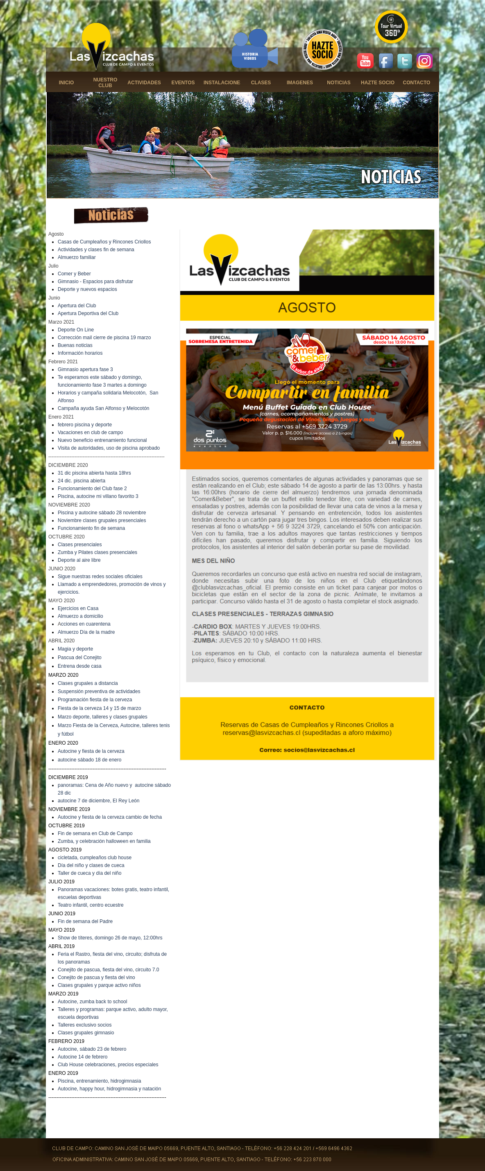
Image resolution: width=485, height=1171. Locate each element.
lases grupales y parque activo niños (101, 985)
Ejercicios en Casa (78, 608)
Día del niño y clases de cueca (91, 865)
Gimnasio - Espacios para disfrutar (95, 281)
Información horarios (80, 353)
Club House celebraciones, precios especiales (108, 1064)
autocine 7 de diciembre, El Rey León (98, 801)
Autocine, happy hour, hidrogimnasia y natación (109, 1089)
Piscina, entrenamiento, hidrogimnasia (99, 1081)
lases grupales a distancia (89, 683)
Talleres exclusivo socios (84, 1025)
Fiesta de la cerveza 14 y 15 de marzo (99, 708)
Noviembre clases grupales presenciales (102, 520)
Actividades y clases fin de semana (96, 249)
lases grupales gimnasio (87, 1033)
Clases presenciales (80, 544)
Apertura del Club (77, 306)
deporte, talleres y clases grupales (110, 717)
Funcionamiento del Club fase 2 (92, 488)
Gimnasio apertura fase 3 (85, 369)
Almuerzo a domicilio (80, 616)
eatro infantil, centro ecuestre (92, 905)
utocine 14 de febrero (84, 1057)
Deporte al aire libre (79, 560)
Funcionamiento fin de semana (91, 528)
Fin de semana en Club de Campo (95, 833)
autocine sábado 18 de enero (89, 760)
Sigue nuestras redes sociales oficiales (100, 576)
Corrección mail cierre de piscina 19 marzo (104, 337)
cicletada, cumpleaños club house (94, 857)
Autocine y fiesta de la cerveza (91, 751)
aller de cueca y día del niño (90, 873)
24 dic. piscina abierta (81, 481)
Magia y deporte (75, 649)
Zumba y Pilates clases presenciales (97, 552)
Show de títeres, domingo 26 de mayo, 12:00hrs (110, 938)
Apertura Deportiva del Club (88, 313)
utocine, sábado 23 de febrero (93, 1049)
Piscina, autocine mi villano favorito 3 (98, 496)
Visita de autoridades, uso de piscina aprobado (109, 448)
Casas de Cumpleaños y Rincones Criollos (104, 242)
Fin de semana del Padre (85, 921)
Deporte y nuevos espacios (87, 289)
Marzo (65, 717)
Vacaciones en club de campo (90, 432)
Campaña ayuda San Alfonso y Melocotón (103, 408)
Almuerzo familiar (77, 257)
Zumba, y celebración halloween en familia (104, 841)
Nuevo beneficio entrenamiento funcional (102, 440)
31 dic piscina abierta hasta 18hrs (94, 473)
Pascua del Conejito (80, 657)
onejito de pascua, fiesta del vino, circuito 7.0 (110, 970)
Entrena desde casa (80, 666)
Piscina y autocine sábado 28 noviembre (102, 513)
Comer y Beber (74, 274)
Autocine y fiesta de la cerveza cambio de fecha (110, 817)
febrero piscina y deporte (85, 425)
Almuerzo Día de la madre (86, 632)
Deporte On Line (76, 330)
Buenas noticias (75, 345)
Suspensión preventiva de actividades (99, 691)
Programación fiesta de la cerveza (95, 700)
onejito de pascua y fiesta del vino (98, 977)
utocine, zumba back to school (94, 1001)
